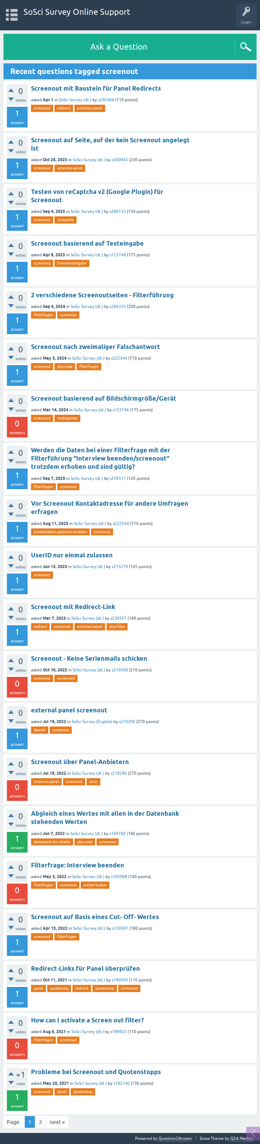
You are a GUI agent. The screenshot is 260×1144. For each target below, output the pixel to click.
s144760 (117, 833)
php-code (64, 366)
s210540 (120, 670)
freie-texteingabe (72, 263)
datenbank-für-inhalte (52, 842)
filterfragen (43, 315)
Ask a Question (119, 46)
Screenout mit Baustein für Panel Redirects (96, 88)
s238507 (118, 618)
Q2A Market (241, 1138)
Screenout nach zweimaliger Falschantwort (95, 346)
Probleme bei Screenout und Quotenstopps (96, 1071)
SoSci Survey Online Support (76, 12)
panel (38, 988)
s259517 (118, 478)
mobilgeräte (67, 418)
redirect (63, 108)
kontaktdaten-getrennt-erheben (60, 532)
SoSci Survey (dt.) (75, 99)
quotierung (59, 988)
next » (57, 1122)
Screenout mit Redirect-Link (73, 606)
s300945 (120, 159)
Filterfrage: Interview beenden (77, 865)
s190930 (120, 980)
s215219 (120, 566)
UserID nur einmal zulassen (72, 555)
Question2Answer (175, 1138)
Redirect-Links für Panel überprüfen (85, 968)
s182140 (121, 1083)
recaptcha (65, 220)
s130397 (120, 928)
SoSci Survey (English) (92, 721)
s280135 (118, 211)
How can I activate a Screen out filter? (87, 1020)
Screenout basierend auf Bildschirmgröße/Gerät (103, 398)
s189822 (118, 1031)
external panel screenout (69, 710)
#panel (40, 730)
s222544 (119, 358)
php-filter (117, 627)
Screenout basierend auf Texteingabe (87, 243)
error (93, 782)
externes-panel (89, 108)
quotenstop (104, 988)
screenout (42, 108)
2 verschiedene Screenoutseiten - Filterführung (102, 295)
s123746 (118, 254)
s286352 (118, 306)
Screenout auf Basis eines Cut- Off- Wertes (95, 916)
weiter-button (95, 885)
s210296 (127, 721)
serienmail (66, 678)
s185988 (119, 876)
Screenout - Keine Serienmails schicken (89, 658)
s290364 (106, 99)
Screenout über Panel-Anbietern (80, 761)
